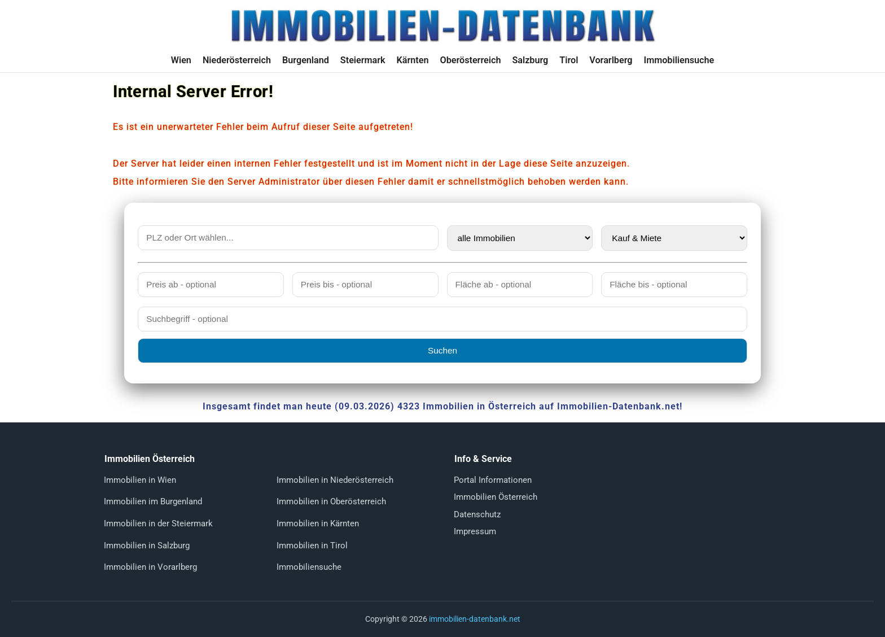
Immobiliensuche (678, 60)
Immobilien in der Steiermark (158, 523)
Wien (181, 60)
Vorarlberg (610, 60)
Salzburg (530, 60)
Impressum (475, 531)
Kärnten (413, 60)
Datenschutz (477, 514)
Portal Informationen (493, 480)
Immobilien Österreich (495, 497)
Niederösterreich (237, 60)
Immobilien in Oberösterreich (331, 501)
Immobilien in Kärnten (318, 523)
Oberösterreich (470, 60)
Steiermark (362, 60)
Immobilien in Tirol (312, 545)
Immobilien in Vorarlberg (150, 567)
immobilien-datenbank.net (474, 618)
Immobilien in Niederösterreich (335, 480)
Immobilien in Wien (140, 480)
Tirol (568, 60)
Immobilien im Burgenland (153, 501)
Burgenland (305, 60)
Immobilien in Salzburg (147, 545)
